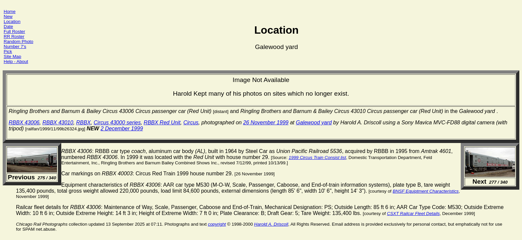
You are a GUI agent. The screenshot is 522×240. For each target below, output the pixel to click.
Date (8, 26)
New (8, 16)
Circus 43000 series (117, 122)
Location (12, 21)
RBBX (83, 122)
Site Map (12, 56)
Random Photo (18, 41)
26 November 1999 (265, 122)
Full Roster (14, 31)
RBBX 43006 (24, 122)
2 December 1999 (122, 128)
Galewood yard (314, 122)
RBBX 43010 (57, 122)
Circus (190, 122)
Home (10, 11)
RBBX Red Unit (162, 122)
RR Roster (14, 36)
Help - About (16, 61)
